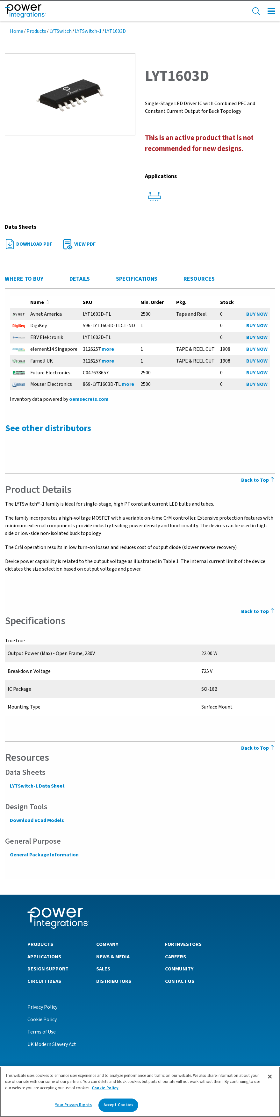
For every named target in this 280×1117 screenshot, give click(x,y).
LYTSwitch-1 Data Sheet (37, 785)
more (108, 349)
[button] (70, 93)
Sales (103, 968)
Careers (175, 956)
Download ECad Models (37, 820)
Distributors (113, 980)
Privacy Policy (42, 1006)
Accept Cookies (118, 1105)
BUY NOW (257, 314)
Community (179, 968)
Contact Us (179, 980)
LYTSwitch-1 (88, 31)
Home (16, 31)
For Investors (183, 944)
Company (107, 944)
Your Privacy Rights (73, 1105)
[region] (140, 1091)
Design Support (47, 968)
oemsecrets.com (88, 399)
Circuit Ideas (44, 980)
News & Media (113, 956)
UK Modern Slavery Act (51, 1044)
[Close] (270, 1077)
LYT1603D (115, 31)
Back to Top (258, 748)
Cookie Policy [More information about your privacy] (105, 1088)
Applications (44, 956)
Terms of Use (41, 1031)
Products (36, 31)
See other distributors (48, 428)
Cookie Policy (42, 1019)
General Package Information (44, 854)
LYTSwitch (60, 31)
